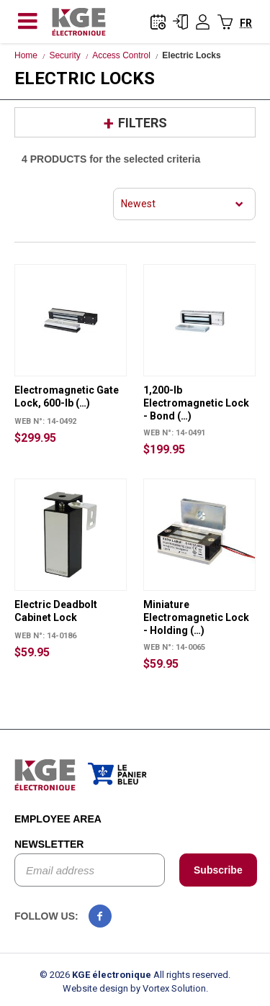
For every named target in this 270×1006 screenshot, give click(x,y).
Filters (142, 122)
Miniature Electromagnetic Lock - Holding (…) (196, 617)
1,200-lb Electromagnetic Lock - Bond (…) (196, 403)
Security (64, 55)
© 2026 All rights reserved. (135, 974)
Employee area (58, 819)
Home (25, 55)
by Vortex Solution (168, 988)
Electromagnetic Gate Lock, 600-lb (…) (66, 396)
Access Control (121, 55)
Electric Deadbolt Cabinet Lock (55, 611)
